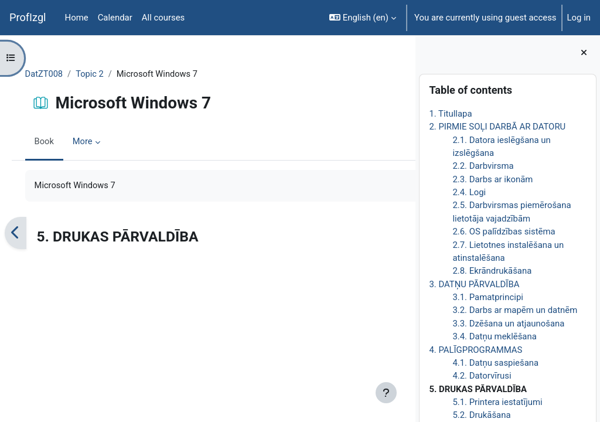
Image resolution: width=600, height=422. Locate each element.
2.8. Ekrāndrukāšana (491, 271)
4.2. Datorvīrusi (481, 375)
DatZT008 (61, 74)
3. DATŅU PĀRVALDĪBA (474, 284)
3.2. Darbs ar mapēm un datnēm (514, 310)
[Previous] (32, 233)
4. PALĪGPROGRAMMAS (475, 350)
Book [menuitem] (61, 142)
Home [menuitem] (76, 17)
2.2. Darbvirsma (482, 166)
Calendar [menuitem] (115, 17)
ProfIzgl (27, 17)
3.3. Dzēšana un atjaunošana (508, 323)
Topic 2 (107, 74)
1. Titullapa (450, 113)
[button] (363, 17)
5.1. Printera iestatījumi (497, 402)
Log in (579, 17)
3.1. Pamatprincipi (487, 297)
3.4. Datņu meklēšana (494, 336)
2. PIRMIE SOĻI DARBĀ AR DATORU (497, 126)
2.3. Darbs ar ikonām (492, 179)
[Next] (402, 233)
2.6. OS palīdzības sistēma (503, 231)
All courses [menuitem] (163, 17)
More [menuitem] (100, 142)
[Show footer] (386, 392)
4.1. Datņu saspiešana (495, 363)
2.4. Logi (469, 192)
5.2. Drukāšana (481, 415)
